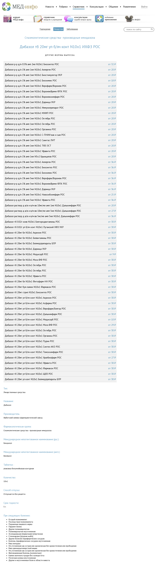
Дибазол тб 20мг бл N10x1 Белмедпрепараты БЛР (60, 243)
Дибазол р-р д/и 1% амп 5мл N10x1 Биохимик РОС (60, 172)
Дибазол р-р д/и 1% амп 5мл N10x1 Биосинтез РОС (60, 167)
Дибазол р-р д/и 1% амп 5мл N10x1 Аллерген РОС (60, 162)
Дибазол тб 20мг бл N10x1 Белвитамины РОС (60, 238)
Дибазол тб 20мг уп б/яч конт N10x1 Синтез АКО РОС (60, 346)
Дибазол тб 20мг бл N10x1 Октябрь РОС (60, 265)
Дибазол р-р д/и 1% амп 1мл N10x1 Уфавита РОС (60, 151)
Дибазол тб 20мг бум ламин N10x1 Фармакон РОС (60, 287)
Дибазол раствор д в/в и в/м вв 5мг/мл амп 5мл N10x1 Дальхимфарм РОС (60, 216)
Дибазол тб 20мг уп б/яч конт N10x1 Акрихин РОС (60, 297)
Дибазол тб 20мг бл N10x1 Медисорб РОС (60, 254)
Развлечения (129, 6)
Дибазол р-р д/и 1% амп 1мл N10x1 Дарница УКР (60, 102)
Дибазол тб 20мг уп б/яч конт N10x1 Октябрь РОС (60, 330)
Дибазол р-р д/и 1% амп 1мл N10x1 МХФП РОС (60, 113)
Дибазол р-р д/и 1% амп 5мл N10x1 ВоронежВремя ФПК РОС (60, 183)
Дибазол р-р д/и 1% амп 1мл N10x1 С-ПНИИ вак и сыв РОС (60, 134)
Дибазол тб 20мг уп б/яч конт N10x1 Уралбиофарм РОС (60, 357)
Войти (144, 6)
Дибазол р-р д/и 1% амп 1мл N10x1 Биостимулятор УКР (60, 75)
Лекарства (58, 29)
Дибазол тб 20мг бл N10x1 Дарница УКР (60, 249)
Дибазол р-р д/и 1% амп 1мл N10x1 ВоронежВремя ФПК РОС (60, 91)
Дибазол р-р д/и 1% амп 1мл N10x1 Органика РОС (60, 129)
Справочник (79, 6)
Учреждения (45, 29)
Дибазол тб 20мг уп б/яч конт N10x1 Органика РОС (60, 335)
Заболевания (72, 29)
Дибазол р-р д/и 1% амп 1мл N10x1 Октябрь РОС (60, 118)
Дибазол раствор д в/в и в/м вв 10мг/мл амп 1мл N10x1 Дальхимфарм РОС (60, 205)
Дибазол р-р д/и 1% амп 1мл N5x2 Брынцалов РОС (60, 156)
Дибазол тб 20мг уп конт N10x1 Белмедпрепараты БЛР (60, 379)
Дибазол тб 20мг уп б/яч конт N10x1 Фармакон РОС (60, 368)
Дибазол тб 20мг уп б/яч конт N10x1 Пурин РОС (60, 341)
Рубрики (63, 6)
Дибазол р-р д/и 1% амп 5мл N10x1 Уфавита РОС (60, 200)
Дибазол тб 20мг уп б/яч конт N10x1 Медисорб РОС (60, 319)
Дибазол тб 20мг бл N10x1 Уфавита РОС (60, 276)
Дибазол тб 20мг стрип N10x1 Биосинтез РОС (60, 292)
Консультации (97, 6)
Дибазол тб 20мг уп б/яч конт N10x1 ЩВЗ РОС (60, 373)
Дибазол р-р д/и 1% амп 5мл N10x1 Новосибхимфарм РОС (60, 194)
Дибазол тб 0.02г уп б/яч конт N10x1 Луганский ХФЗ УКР (60, 227)
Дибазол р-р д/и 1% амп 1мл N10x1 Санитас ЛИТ (60, 140)
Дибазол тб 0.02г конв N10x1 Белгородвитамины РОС (60, 221)
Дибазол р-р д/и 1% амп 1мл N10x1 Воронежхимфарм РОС (60, 96)
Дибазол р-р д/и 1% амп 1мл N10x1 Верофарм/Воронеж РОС (60, 86)
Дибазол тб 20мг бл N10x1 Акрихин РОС (60, 232)
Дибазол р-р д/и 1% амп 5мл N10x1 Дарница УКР (60, 189)
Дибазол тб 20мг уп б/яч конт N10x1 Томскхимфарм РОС (60, 352)
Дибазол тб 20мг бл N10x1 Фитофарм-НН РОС (60, 281)
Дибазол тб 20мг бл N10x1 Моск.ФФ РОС (60, 259)
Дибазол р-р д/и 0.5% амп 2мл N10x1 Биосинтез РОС (60, 64)
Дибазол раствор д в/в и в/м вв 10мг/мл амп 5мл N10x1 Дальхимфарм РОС (60, 210)
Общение (113, 6)
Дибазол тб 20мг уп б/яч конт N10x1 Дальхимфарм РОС (60, 314)
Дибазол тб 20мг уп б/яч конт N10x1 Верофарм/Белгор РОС (60, 308)
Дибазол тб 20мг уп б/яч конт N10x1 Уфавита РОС (60, 363)
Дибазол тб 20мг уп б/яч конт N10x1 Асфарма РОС (60, 303)
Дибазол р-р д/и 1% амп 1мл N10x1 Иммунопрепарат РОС (60, 107)
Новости (49, 6)
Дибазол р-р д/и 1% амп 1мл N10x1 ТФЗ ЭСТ (60, 145)
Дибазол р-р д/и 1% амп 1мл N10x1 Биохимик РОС (60, 80)
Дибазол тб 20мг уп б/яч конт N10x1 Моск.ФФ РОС (60, 325)
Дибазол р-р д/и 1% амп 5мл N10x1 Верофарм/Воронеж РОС (60, 178)
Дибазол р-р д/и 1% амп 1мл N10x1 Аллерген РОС (60, 69)
